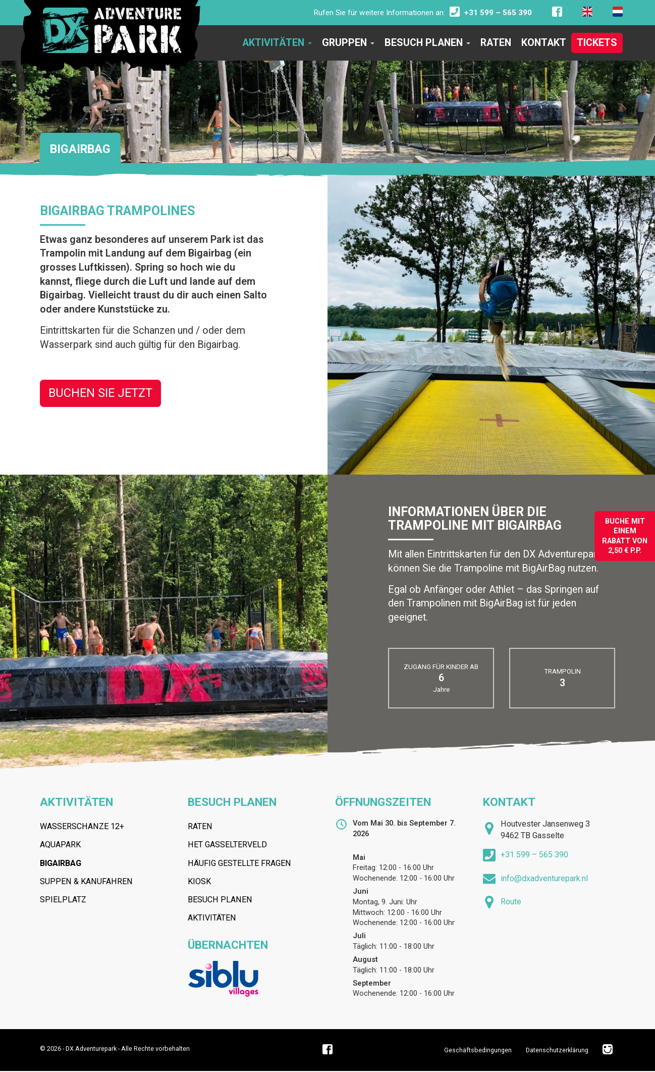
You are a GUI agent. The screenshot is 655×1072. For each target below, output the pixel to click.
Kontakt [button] (543, 42)
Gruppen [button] (348, 42)
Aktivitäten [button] (277, 42)
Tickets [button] (597, 42)
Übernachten (228, 945)
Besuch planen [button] (427, 42)
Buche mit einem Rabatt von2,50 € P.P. (624, 536)
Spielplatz (63, 899)
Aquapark (60, 844)
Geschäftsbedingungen (478, 1050)
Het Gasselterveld (227, 844)
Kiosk (199, 881)
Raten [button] (495, 42)
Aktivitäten (76, 802)
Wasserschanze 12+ (82, 826)
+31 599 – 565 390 (534, 854)
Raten (200, 826)
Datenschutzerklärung (557, 1050)
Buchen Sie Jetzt (100, 393)
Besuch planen (232, 802)
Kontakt (509, 802)
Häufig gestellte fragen (239, 863)
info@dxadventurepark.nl (544, 878)
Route (511, 901)
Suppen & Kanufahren (86, 881)
